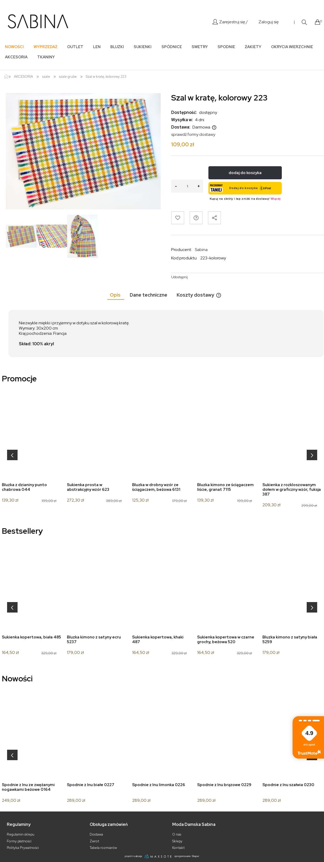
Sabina (201, 249)
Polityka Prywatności (23, 848)
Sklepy (177, 841)
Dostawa (96, 834)
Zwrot (94, 841)
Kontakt (178, 848)
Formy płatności (19, 841)
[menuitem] (14, 46)
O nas (176, 834)
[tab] (116, 294)
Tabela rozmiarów (103, 848)
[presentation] (12, 455)
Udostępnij (179, 277)
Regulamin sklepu (20, 834)
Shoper (195, 856)
